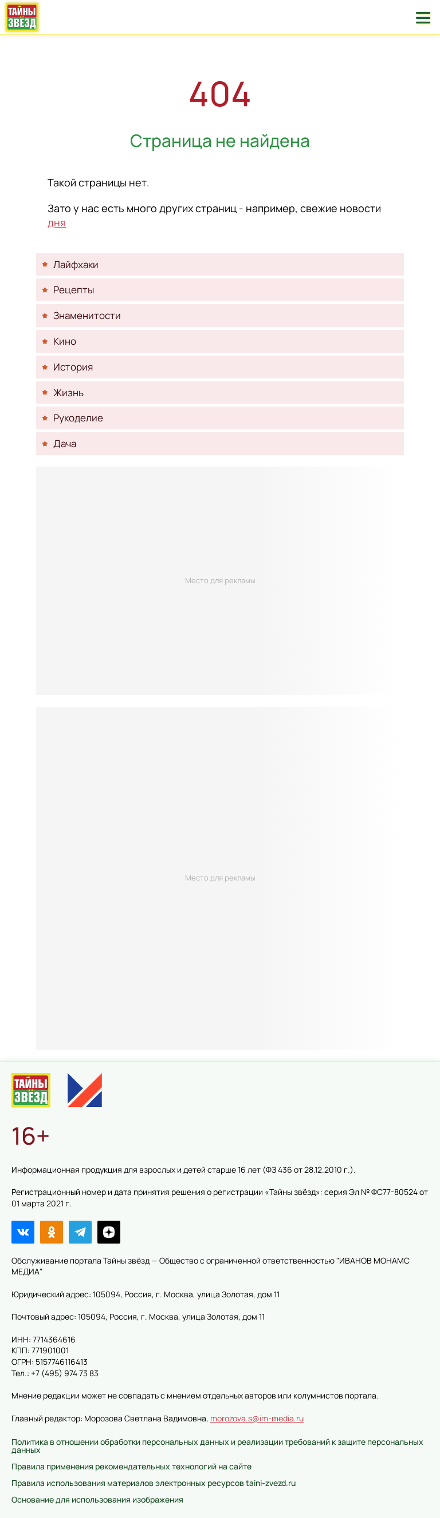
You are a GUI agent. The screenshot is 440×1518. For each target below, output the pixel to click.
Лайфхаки (76, 264)
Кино (64, 341)
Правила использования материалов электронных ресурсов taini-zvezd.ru (153, 1482)
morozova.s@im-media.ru (257, 1418)
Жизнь (68, 392)
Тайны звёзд (22, 17)
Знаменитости (87, 315)
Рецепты (73, 289)
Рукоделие (78, 417)
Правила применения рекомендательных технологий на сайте (131, 1466)
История (73, 366)
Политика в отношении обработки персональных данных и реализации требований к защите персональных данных (217, 1445)
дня (57, 222)
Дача (64, 443)
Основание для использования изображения (97, 1499)
